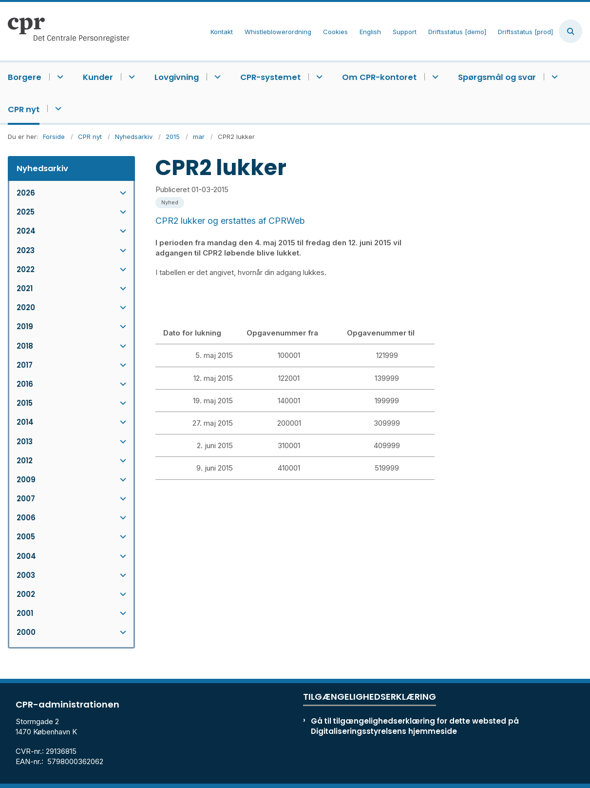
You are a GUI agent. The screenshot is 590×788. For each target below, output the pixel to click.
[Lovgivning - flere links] (216, 76)
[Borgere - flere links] (58, 76)
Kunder (98, 77)
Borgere (24, 77)
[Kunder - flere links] (130, 76)
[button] (120, 192)
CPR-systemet (270, 77)
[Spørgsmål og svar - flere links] (553, 76)
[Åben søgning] (570, 31)
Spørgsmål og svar (497, 77)
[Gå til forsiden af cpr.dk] (65, 31)
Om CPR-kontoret (379, 77)
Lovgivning (176, 77)
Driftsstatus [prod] (525, 32)
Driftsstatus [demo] (457, 32)
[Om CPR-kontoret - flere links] (433, 76)
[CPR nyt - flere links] (56, 108)
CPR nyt (23, 109)
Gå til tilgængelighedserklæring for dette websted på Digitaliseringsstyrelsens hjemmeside (415, 726)
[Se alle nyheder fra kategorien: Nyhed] (170, 201)
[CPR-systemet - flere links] (317, 76)
